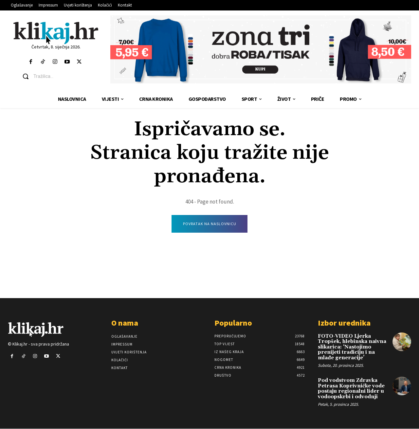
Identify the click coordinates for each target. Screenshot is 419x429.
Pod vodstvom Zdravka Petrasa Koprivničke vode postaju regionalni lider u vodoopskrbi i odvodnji (351, 389)
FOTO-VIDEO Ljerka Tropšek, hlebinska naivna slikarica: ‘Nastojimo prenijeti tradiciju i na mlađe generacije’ (352, 347)
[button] (61, 76)
